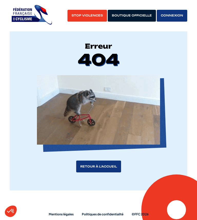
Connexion (172, 15)
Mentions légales (61, 214)
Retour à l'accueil (98, 166)
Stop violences (87, 15)
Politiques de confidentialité (102, 214)
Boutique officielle (132, 15)
